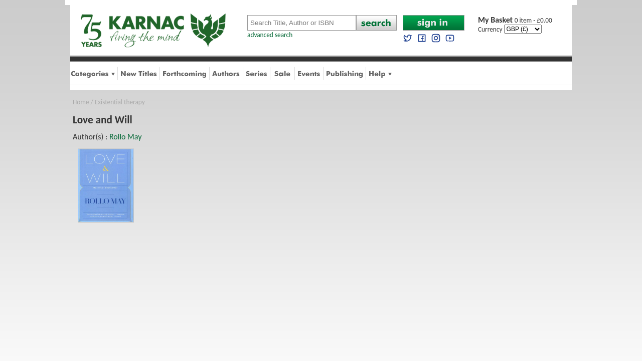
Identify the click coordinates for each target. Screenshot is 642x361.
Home (81, 102)
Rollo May (125, 136)
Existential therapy (120, 102)
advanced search (269, 35)
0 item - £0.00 (515, 20)
